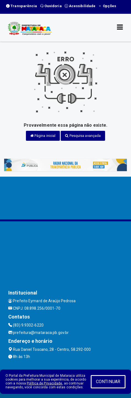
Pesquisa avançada (83, 136)
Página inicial (43, 136)
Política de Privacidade (44, 383)
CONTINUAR (108, 381)
